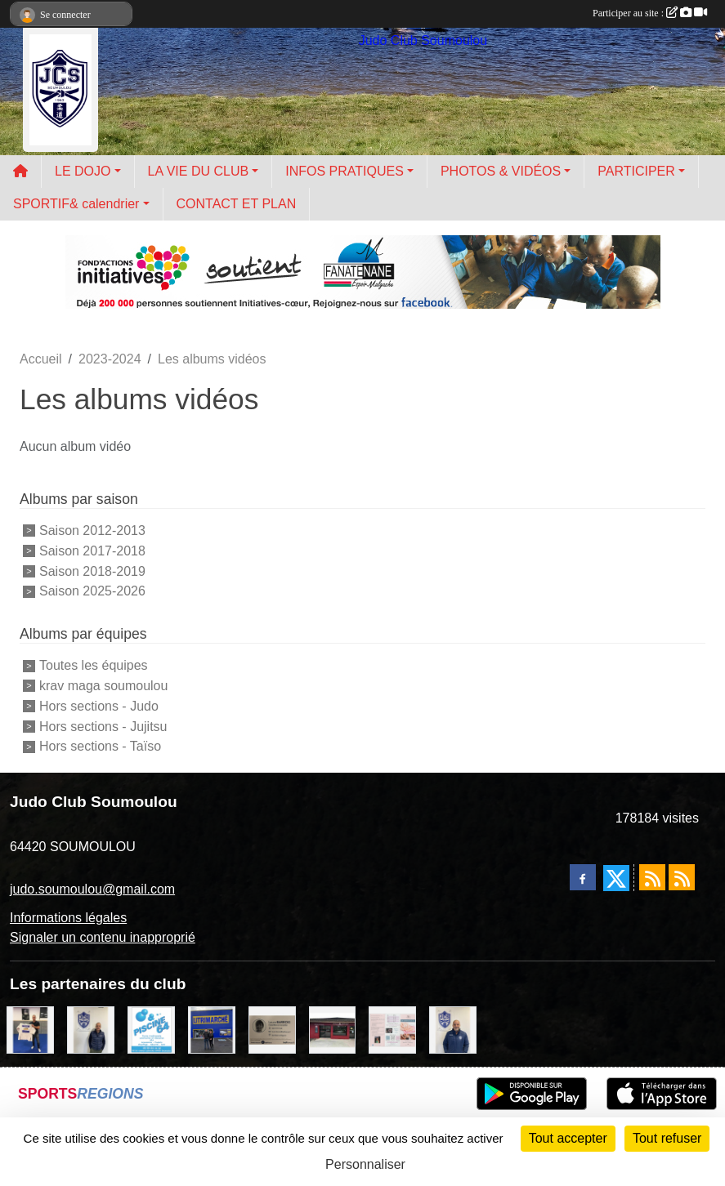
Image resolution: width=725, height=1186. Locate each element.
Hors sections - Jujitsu (103, 726)
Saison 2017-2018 (92, 551)
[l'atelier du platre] (30, 1029)
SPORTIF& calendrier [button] (76, 204)
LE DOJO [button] (82, 171)
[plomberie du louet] (453, 1029)
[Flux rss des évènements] (682, 877)
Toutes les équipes (93, 665)
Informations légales (68, 918)
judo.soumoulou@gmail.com (92, 889)
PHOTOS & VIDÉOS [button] (501, 171)
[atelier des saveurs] (332, 1029)
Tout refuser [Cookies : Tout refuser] (667, 1138)
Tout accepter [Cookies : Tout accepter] (568, 1138)
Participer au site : (650, 13)
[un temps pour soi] (392, 1029)
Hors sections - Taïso (100, 746)
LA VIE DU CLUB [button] (198, 171)
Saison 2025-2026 (92, 591)
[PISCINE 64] (151, 1029)
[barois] (272, 1029)
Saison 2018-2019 (92, 570)
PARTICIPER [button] (636, 171)
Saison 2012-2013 (92, 530)
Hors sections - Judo (99, 706)
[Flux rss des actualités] (652, 877)
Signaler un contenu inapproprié (102, 937)
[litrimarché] (211, 1029)
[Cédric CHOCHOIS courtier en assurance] (90, 1029)
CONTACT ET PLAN (237, 204)
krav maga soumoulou (103, 686)
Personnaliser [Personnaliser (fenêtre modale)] (365, 1164)
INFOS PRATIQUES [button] (344, 171)
